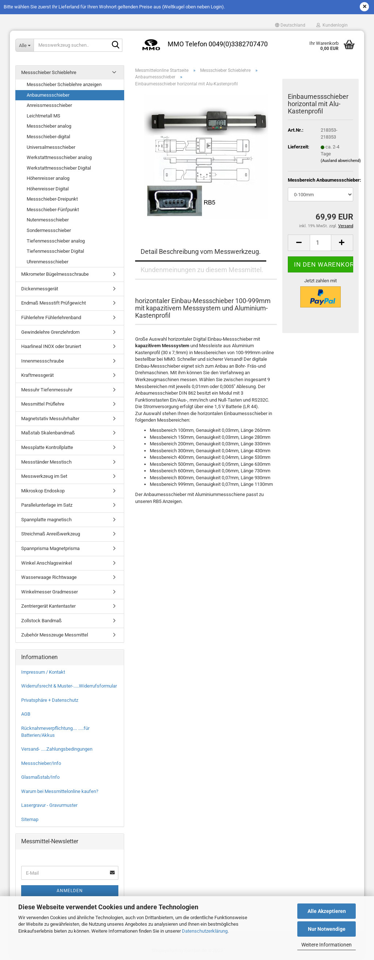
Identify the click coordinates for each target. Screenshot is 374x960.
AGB (25, 714)
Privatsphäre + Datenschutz (49, 700)
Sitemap (29, 819)
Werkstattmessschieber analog (59, 157)
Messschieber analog (49, 126)
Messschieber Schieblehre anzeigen (64, 84)
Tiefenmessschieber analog (56, 241)
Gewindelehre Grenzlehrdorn (50, 332)
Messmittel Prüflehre (42, 404)
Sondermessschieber (49, 230)
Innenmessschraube (42, 361)
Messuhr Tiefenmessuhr (46, 389)
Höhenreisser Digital (48, 188)
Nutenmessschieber (48, 219)
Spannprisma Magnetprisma (50, 548)
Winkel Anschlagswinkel (46, 563)
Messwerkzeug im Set (44, 476)
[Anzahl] (320, 243)
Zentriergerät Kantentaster (48, 606)
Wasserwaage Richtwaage (49, 577)
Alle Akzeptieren (327, 911)
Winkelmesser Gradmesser (49, 592)
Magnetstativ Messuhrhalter (50, 418)
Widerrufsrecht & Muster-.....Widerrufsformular (69, 686)
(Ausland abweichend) (341, 160)
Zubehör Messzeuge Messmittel (54, 635)
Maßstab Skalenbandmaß (48, 433)
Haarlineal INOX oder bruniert (51, 346)
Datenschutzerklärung (205, 931)
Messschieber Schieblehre (48, 72)
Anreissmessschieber (49, 105)
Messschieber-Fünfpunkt (53, 209)
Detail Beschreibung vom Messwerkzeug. (201, 251)
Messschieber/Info (41, 763)
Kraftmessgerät (37, 375)
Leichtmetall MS (43, 116)
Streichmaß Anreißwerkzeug (50, 534)
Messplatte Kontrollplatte (47, 447)
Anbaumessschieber (48, 95)
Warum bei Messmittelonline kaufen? (59, 791)
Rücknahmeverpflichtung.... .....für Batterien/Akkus (55, 731)
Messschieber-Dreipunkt (52, 199)
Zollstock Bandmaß (41, 620)
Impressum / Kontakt (43, 672)
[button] (290, 25)
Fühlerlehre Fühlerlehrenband (51, 317)
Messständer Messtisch (46, 462)
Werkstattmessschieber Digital (59, 168)
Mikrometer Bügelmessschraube (55, 274)
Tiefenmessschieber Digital (55, 251)
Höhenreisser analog (48, 178)
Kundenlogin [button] (332, 25)
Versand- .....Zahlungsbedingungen (56, 749)
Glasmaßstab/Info (40, 777)
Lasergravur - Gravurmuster (49, 805)
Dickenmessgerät (39, 288)
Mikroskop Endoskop (43, 490)
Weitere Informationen (326, 945)
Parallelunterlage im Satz (46, 505)
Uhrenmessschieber (47, 261)
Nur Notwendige (327, 929)
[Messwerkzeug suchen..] (24, 45)
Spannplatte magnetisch (46, 519)
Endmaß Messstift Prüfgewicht (53, 303)
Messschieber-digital (48, 136)
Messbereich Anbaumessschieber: (320, 180)
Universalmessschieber (51, 147)
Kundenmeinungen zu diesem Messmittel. (202, 270)
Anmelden (70, 890)
